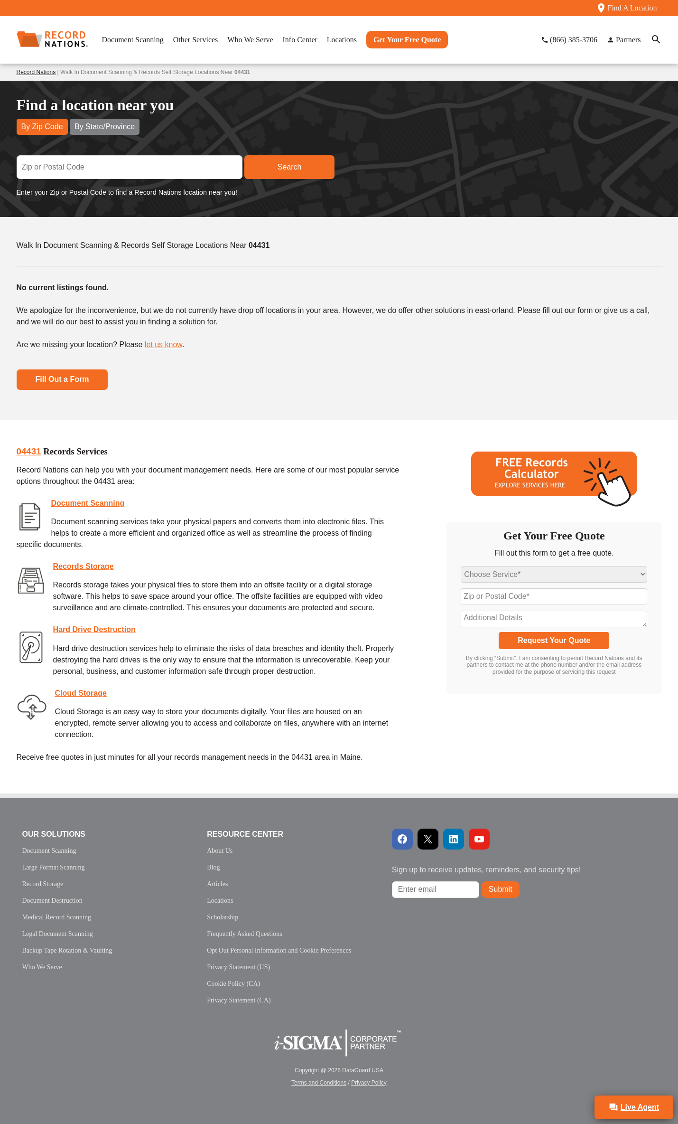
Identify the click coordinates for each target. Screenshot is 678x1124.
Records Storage (83, 566)
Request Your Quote (554, 640)
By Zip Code (42, 127)
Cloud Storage (81, 693)
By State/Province (104, 127)
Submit (500, 889)
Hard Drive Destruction (94, 629)
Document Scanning (88, 503)
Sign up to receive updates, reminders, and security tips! (486, 870)
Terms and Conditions (318, 1082)
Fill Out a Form (62, 379)
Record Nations (36, 72)
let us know (163, 344)
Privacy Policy (369, 1082)
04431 (29, 451)
